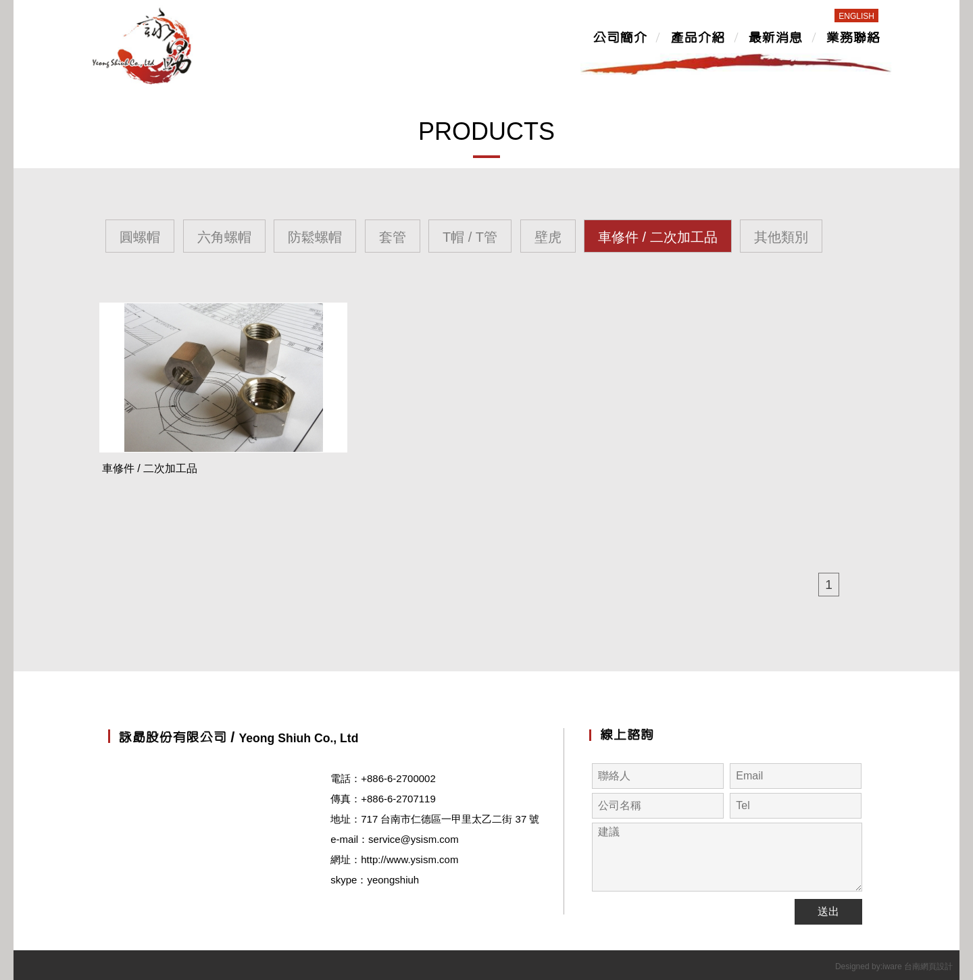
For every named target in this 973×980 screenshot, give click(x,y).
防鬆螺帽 (315, 237)
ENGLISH (856, 16)
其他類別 (781, 237)
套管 (392, 237)
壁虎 (548, 237)
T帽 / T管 (470, 237)
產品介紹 (697, 38)
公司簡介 (620, 38)
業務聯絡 (853, 38)
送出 (828, 911)
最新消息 (775, 38)
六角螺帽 (224, 237)
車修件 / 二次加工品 (658, 237)
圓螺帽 (140, 237)
